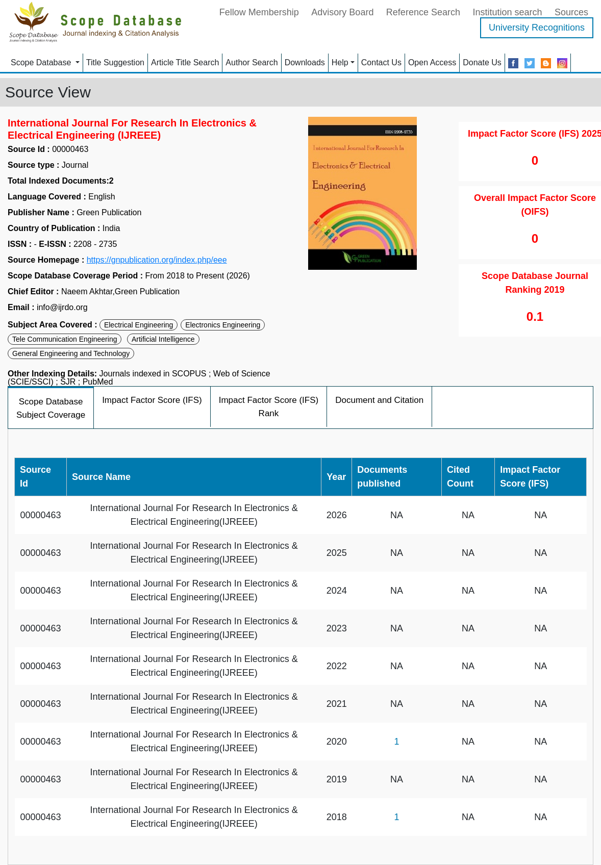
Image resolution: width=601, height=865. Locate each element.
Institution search (507, 12)
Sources (571, 12)
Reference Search (423, 12)
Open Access (432, 62)
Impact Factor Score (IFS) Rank (269, 406)
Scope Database (42, 62)
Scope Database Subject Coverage (50, 408)
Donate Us (482, 62)
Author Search (252, 62)
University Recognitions (537, 27)
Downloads (305, 62)
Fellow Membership (259, 12)
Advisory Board (342, 12)
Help (340, 62)
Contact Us (381, 62)
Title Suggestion (115, 62)
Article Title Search (185, 62)
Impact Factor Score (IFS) (152, 400)
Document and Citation (379, 400)
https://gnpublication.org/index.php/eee (157, 260)
